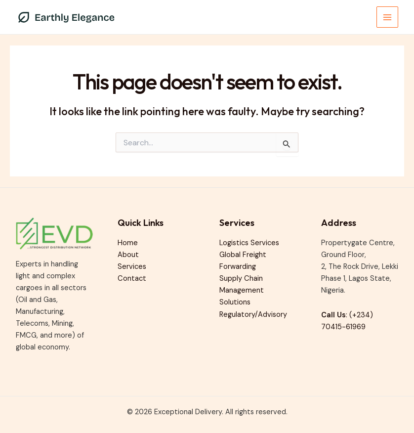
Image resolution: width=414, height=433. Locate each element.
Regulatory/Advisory (253, 314)
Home (128, 243)
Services (132, 266)
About (128, 255)
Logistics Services (249, 243)
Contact (132, 278)
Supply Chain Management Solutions (241, 290)
